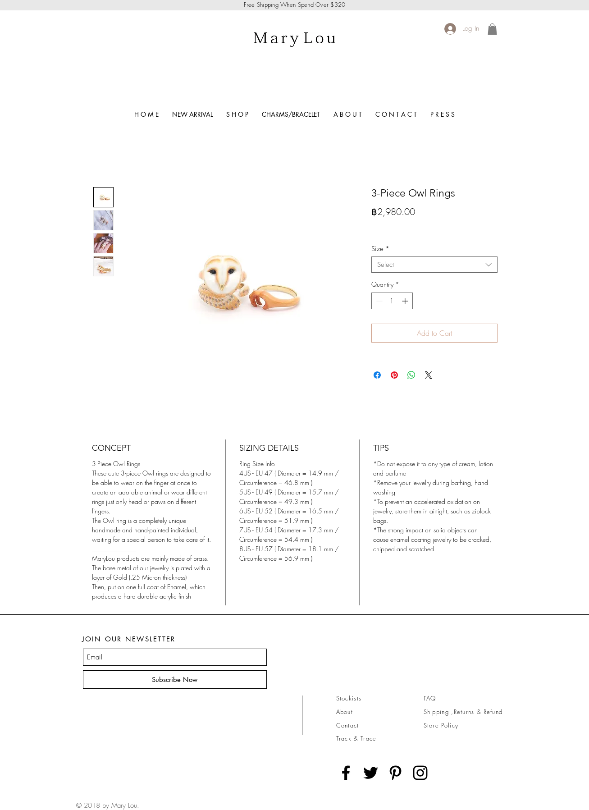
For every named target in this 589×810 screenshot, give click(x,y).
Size (380, 249)
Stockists (349, 698)
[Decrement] (378, 301)
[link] (492, 29)
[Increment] (405, 301)
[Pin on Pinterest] (394, 375)
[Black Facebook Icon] (346, 773)
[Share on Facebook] (377, 375)
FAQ (430, 698)
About (344, 712)
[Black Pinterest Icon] (395, 773)
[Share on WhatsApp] (411, 375)
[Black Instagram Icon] (420, 773)
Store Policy (441, 725)
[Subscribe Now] (175, 679)
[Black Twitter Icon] (370, 773)
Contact (347, 725)
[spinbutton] (392, 301)
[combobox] (434, 264)
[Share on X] (428, 375)
